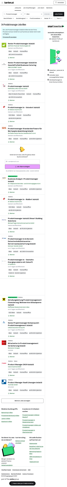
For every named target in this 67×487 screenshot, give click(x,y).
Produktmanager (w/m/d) (18, 86)
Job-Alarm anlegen (22, 166)
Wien (24, 24)
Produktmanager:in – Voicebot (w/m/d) (24, 107)
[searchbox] (22, 161)
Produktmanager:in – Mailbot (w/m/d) (23, 199)
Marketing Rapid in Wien (35, 453)
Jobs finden (59, 14)
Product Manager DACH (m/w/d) (21, 364)
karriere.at (36, 440)
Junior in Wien (5, 418)
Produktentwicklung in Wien (10, 415)
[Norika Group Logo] (10, 479)
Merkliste (49, 8)
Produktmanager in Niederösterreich (28, 421)
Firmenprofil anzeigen (9, 37)
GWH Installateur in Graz (35, 458)
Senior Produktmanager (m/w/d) (21, 44)
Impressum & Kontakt (19, 470)
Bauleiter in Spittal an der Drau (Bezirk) (36, 447)
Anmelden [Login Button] (59, 3)
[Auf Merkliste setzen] (11, 58)
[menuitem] (10, 19)
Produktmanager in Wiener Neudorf (30, 416)
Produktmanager (11, 24)
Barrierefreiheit (16, 474)
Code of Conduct (28, 474)
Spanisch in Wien (6, 421)
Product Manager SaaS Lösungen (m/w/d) (25, 382)
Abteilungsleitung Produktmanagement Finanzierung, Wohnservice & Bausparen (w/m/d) (25, 302)
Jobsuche (18, 8)
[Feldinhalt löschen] (21, 14)
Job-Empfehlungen (29, 8)
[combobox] (13, 14)
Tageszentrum (34, 462)
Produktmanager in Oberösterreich (28, 431)
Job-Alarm (41, 8)
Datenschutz (5, 474)
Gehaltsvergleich (6, 465)
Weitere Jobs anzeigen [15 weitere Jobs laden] (22, 401)
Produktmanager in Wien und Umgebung (31, 426)
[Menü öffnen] (2, 3)
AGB (29, 470)
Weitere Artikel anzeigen (20, 442)
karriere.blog (20, 438)
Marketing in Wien (7, 412)
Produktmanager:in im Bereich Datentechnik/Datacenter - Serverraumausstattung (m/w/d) (22, 241)
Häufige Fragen (6, 470)
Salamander (33, 443)
